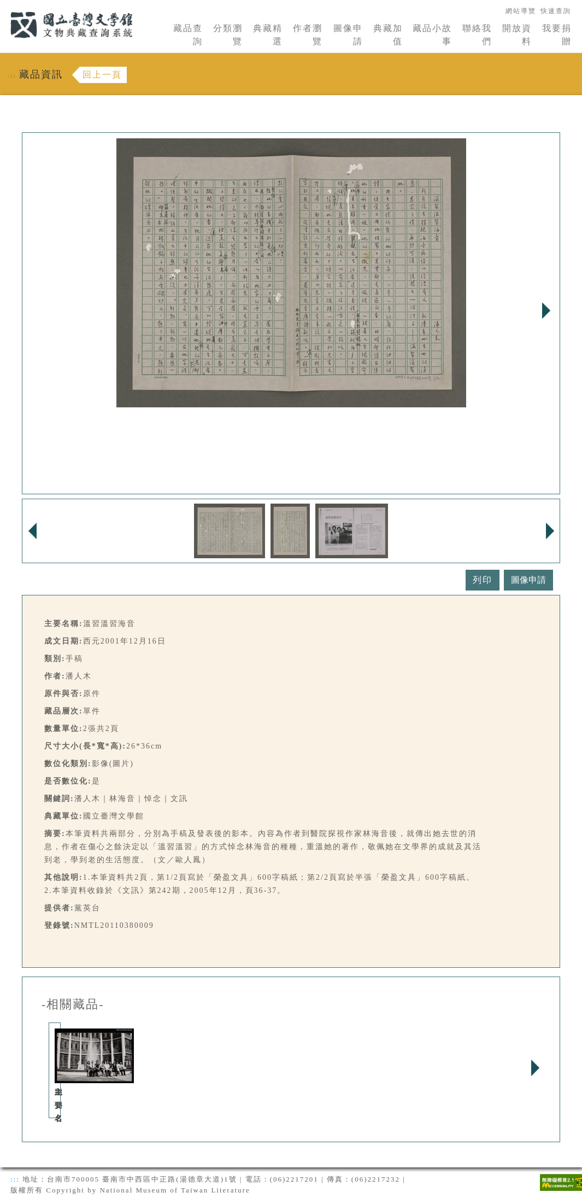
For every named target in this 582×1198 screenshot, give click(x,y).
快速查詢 (555, 11)
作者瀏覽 (307, 35)
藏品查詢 (188, 35)
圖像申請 (348, 35)
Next (546, 310)
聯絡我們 (477, 35)
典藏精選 (268, 35)
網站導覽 (520, 11)
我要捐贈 (557, 35)
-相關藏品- (73, 1004)
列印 (482, 580)
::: (4, 6)
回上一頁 (102, 74)
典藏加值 (388, 35)
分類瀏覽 (228, 35)
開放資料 (517, 35)
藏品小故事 (432, 35)
